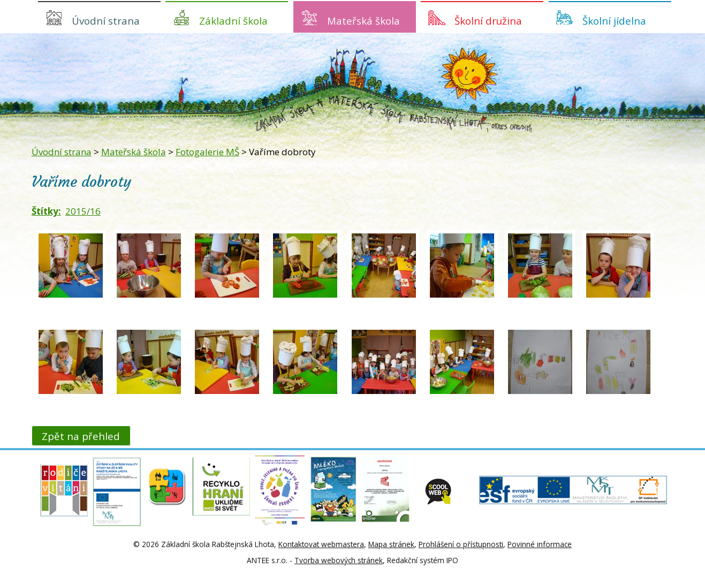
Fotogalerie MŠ (207, 152)
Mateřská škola (363, 20)
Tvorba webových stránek (338, 560)
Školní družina (488, 20)
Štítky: (46, 211)
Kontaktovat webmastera (321, 544)
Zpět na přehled (81, 435)
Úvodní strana (106, 20)
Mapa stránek (391, 544)
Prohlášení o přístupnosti (461, 544)
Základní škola (233, 20)
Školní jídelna (614, 20)
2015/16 (83, 211)
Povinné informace (539, 544)
